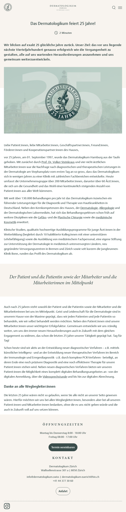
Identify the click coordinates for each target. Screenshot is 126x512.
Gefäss (42, 217)
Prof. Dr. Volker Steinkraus (58, 162)
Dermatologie (89, 208)
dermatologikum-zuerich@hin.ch (80, 476)
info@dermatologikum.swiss (43, 476)
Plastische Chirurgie (70, 217)
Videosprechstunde (55, 376)
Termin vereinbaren (63, 447)
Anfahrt (63, 491)
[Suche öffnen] (114, 8)
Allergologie (106, 208)
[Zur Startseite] (8, 7)
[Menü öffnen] (120, 8)
